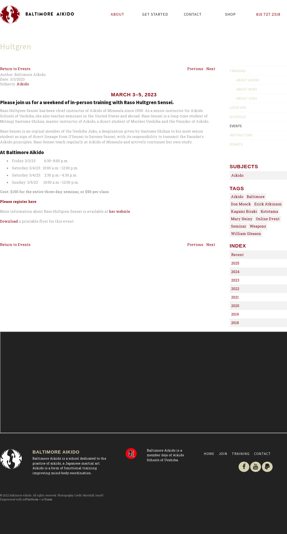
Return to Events (15, 68)
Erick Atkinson (268, 204)
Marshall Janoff (93, 495)
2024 (235, 271)
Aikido (23, 84)
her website (119, 255)
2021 (235, 297)
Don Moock (241, 204)
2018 (235, 322)
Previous (195, 68)
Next (210, 68)
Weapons (258, 226)
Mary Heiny (241, 218)
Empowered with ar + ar (26, 499)
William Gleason (246, 233)
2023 (235, 280)
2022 (235, 288)
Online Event (268, 218)
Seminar (238, 226)
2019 (235, 314)
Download (9, 265)
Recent (237, 254)
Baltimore (256, 196)
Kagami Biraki (244, 211)
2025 (235, 263)
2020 (235, 305)
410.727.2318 (268, 14)
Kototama (269, 211)
